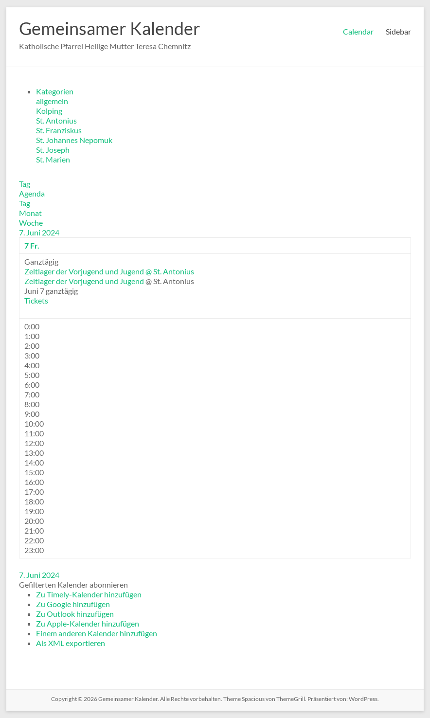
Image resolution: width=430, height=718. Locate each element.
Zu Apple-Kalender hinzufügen (87, 623)
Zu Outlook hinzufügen (75, 613)
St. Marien (53, 159)
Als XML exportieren (70, 642)
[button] (73, 584)
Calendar (358, 31)
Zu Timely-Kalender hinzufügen (89, 594)
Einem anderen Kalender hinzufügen (96, 633)
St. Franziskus (59, 130)
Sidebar (398, 31)
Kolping (49, 110)
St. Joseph (53, 149)
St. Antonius (56, 120)
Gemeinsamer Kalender (109, 28)
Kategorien (54, 91)
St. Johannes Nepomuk (74, 139)
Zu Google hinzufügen (73, 604)
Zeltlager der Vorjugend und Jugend (84, 281)
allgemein (52, 101)
